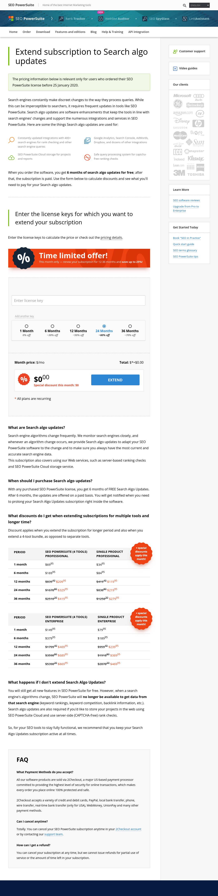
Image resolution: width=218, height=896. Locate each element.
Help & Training (112, 32)
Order (27, 32)
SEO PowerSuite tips (185, 256)
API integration (138, 32)
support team (53, 834)
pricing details (111, 237)
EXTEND (115, 379)
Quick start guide (183, 244)
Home (13, 32)
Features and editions (70, 32)
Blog (94, 32)
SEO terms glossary (185, 250)
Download (43, 32)
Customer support (189, 51)
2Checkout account (128, 829)
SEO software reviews (186, 200)
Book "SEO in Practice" (187, 238)
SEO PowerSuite (21, 5)
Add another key (24, 316)
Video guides (185, 68)
